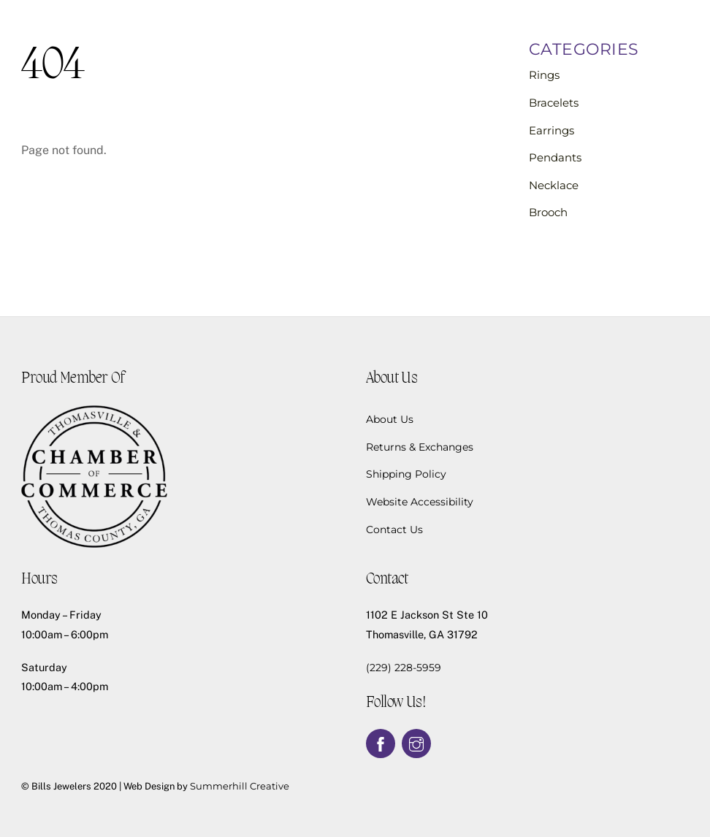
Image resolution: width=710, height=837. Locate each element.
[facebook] (380, 742)
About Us (389, 419)
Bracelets (554, 103)
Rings (544, 75)
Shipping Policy (406, 474)
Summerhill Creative (239, 786)
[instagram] (416, 742)
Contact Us (394, 529)
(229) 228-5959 (403, 667)
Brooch (548, 212)
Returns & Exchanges (419, 447)
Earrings (551, 130)
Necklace (554, 185)
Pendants (555, 157)
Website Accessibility (419, 501)
